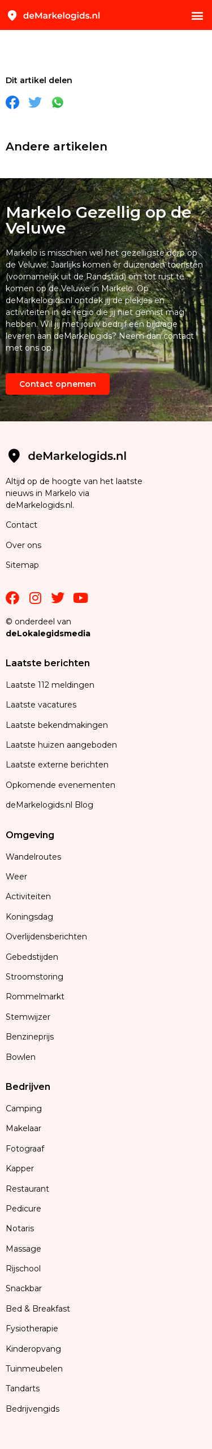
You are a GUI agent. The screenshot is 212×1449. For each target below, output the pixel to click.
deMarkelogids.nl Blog (49, 805)
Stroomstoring (34, 977)
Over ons (23, 545)
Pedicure (23, 1209)
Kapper (21, 1168)
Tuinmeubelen (34, 1369)
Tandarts (23, 1388)
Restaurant (27, 1189)
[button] (197, 15)
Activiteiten (28, 896)
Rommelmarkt (36, 996)
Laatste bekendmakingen (57, 725)
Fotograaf (26, 1149)
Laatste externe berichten (57, 765)
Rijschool (23, 1268)
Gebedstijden (32, 957)
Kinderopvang (33, 1349)
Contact (21, 525)
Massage (23, 1249)
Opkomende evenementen (60, 785)
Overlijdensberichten (47, 936)
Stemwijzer (28, 1017)
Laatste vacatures (41, 705)
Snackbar (24, 1288)
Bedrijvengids (32, 1409)
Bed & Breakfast (38, 1309)
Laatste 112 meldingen (50, 685)
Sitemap (23, 565)
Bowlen (21, 1057)
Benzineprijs (30, 1037)
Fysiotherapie (32, 1328)
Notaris (20, 1228)
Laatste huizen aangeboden (61, 745)
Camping (25, 1108)
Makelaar (23, 1128)
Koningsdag (29, 917)
